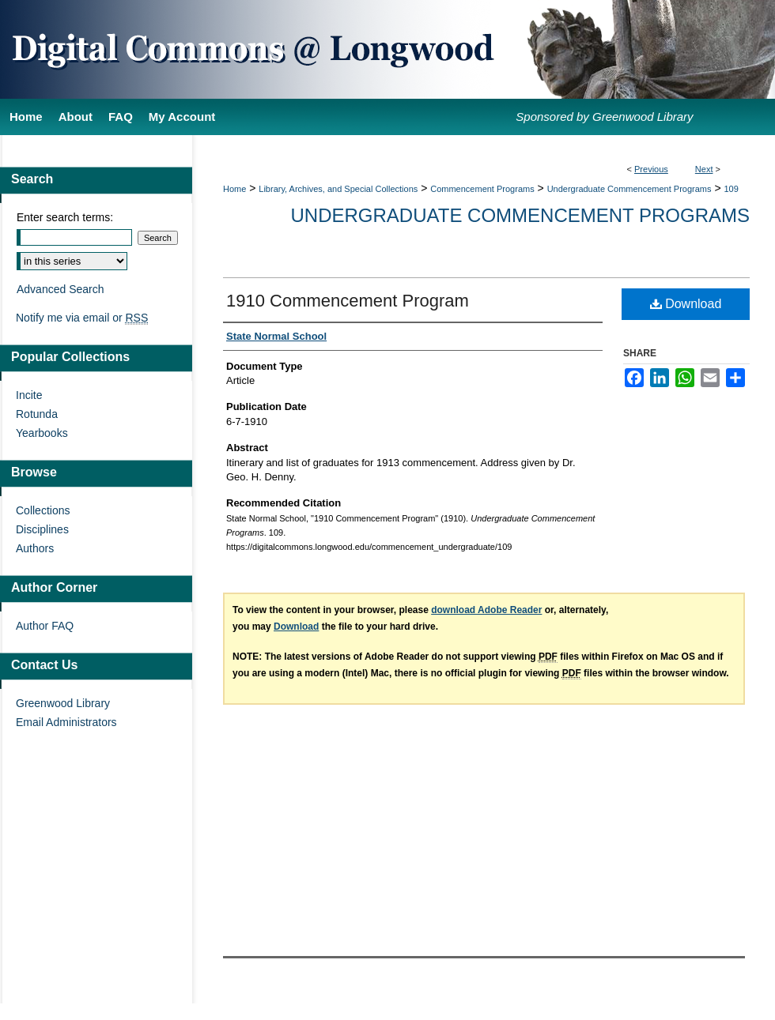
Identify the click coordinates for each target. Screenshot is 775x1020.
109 (731, 189)
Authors (35, 548)
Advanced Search (60, 289)
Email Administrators (66, 722)
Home (234, 189)
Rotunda (37, 414)
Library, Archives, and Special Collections (338, 189)
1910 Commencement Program (347, 301)
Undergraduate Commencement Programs (629, 189)
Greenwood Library (63, 703)
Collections (43, 510)
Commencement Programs (482, 189)
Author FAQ (45, 625)
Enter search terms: (65, 217)
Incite (29, 395)
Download (686, 304)
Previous (651, 169)
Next (704, 169)
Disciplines (42, 529)
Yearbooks (42, 433)
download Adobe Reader (486, 609)
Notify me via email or (82, 317)
